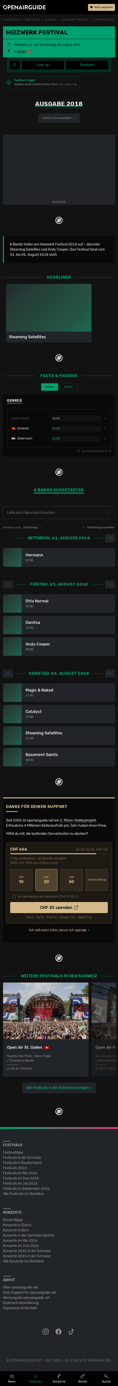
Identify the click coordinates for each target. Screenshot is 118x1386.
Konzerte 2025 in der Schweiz (27, 1251)
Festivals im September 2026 (26, 1189)
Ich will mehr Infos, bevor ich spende (58, 930)
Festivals (32, 19)
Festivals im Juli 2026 (20, 1183)
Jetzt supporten (101, 7)
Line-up (43, 65)
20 (47, 880)
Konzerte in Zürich (17, 1225)
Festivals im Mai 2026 (20, 1173)
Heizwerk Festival (75, 19)
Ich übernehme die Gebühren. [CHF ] (46, 896)
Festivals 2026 (15, 1168)
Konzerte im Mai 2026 (20, 1241)
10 (21, 880)
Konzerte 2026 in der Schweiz (27, 1256)
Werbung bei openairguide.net (26, 1298)
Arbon (21, 51)
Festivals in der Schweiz (22, 1158)
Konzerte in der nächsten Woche (28, 1235)
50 (72, 880)
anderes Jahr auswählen (59, 118)
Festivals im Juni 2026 (21, 1178)
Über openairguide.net (20, 1287)
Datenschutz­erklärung (20, 1303)
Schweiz (51, 19)
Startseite (12, 19)
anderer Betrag (97, 879)
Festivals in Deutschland (22, 1163)
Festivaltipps (13, 1152)
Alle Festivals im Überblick (23, 1194)
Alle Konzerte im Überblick (23, 1261)
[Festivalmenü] (15, 65)
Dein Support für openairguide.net (29, 1292)
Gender (68, 387)
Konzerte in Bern (16, 1230)
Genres (49, 387)
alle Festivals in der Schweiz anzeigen (57, 1088)
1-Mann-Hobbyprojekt (78, 820)
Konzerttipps (13, 1220)
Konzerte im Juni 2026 (21, 1246)
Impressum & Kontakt (20, 1308)
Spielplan (87, 65)
